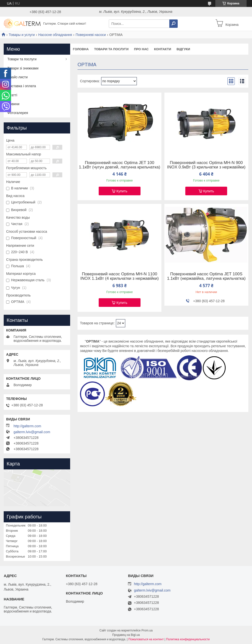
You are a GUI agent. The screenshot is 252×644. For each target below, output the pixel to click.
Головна (81, 49)
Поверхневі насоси (91, 35)
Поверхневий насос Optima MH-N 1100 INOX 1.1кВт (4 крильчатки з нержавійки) (119, 276)
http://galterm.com (27, 426)
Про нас (141, 49)
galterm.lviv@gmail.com (32, 432)
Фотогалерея (17, 113)
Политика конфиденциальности (188, 639)
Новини (13, 104)
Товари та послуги (111, 49)
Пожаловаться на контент (146, 639)
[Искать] (173, 23)
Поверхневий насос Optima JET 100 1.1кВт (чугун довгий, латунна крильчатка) (119, 165)
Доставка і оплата (21, 86)
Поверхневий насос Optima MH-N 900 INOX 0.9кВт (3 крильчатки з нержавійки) (206, 165)
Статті (12, 95)
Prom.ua (147, 630)
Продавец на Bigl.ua (126, 635)
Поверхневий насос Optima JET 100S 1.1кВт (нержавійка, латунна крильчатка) (206, 276)
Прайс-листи (17, 77)
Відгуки (183, 49)
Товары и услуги (22, 35)
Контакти (162, 49)
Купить (121, 191)
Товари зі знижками (22, 68)
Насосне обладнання (55, 35)
